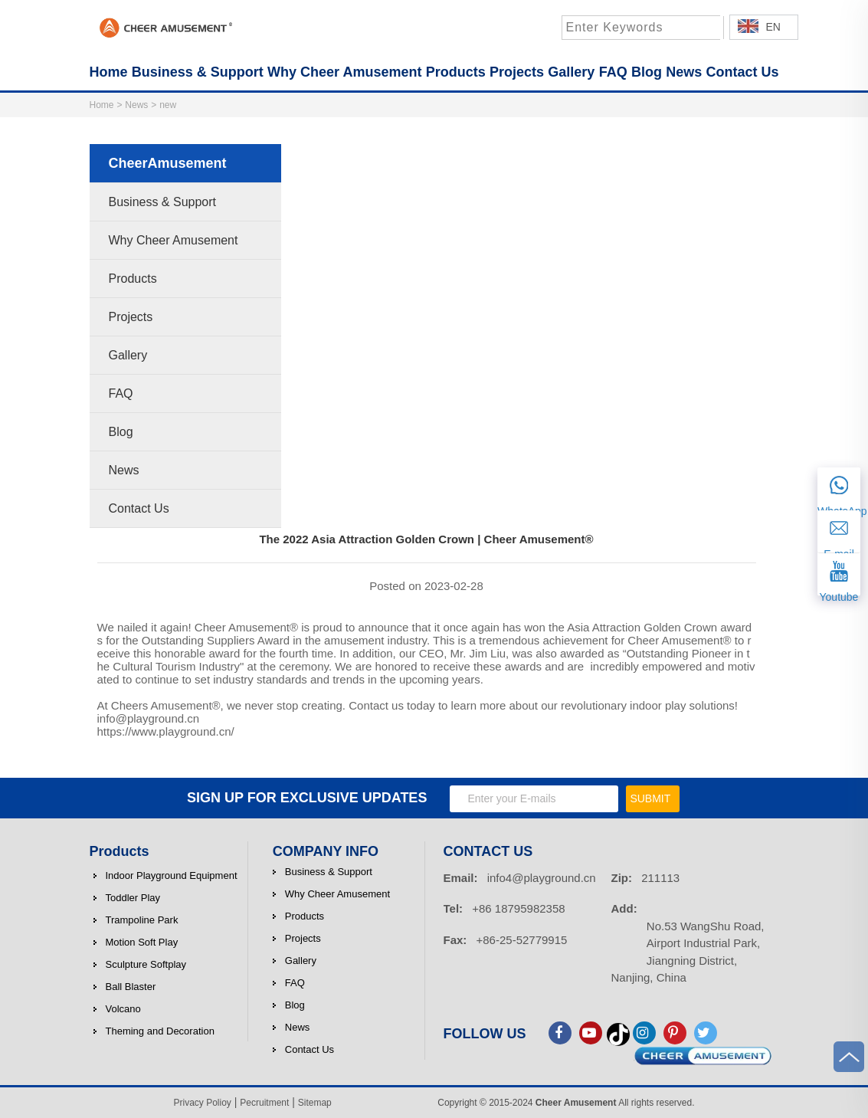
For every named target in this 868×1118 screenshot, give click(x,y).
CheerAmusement (168, 163)
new (167, 105)
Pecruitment (264, 1102)
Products (119, 851)
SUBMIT (650, 798)
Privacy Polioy (202, 1102)
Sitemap (315, 1102)
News (136, 105)
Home (102, 105)
